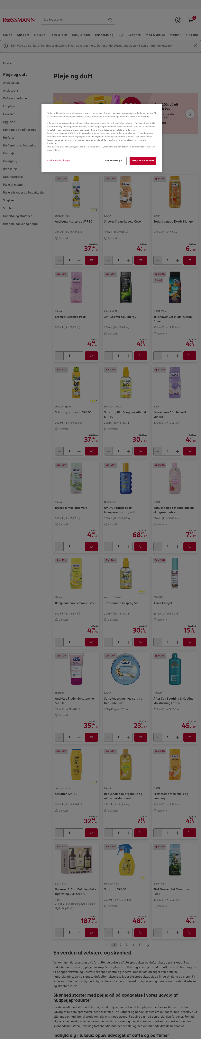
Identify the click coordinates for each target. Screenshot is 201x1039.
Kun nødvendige (113, 161)
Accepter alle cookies (143, 161)
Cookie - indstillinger (58, 161)
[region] (101, 138)
